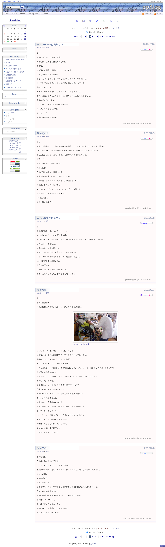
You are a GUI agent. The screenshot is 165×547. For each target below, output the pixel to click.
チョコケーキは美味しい (50, 44)
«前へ (76, 37)
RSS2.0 (158, 14)
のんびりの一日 (12, 66)
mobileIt (47, 14)
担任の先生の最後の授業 (15, 59)
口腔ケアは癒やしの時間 (15, 72)
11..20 (108, 37)
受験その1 (42, 448)
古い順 (100, 32)
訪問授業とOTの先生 (14, 81)
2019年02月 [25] (14, 150)
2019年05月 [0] (15, 143)
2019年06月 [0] (15, 141)
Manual (23, 14)
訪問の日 (9, 84)
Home (7, 14)
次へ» (114, 37)
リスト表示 (115, 28)
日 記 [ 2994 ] (10, 113)
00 (5, 96)
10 (103, 37)
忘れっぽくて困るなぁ (48, 218)
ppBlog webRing (35, 14)
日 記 (47, 48)
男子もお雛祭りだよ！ (14, 69)
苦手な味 (41, 290)
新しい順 (91, 32)
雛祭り (8, 63)
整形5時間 (9, 78)
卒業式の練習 (11, 75)
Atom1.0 (146, 14)
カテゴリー (40, 48)
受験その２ (43, 133)
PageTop (162, 546)
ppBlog (93, 544)
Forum (14, 14)
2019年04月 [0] (15, 145)
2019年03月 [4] (15, 148)
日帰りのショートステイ (15, 87)
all (20, 152)
